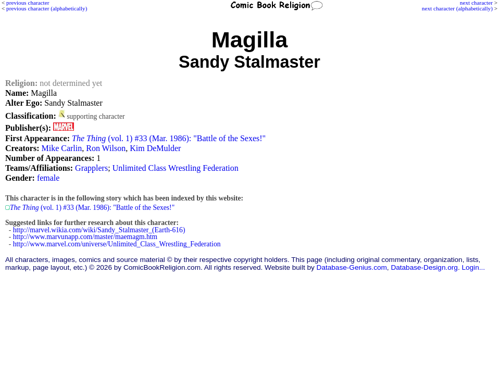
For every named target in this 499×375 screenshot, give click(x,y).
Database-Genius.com (352, 267)
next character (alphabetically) (457, 8)
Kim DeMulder (155, 148)
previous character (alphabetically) (46, 8)
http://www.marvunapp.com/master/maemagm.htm (85, 237)
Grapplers (91, 168)
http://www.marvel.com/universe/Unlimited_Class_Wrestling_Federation (117, 244)
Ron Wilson (106, 148)
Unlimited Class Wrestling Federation (176, 168)
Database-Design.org (424, 267)
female (48, 177)
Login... (473, 267)
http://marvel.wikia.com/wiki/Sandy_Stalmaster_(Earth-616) (99, 230)
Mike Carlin (61, 148)
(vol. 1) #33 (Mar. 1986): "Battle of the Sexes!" (169, 138)
